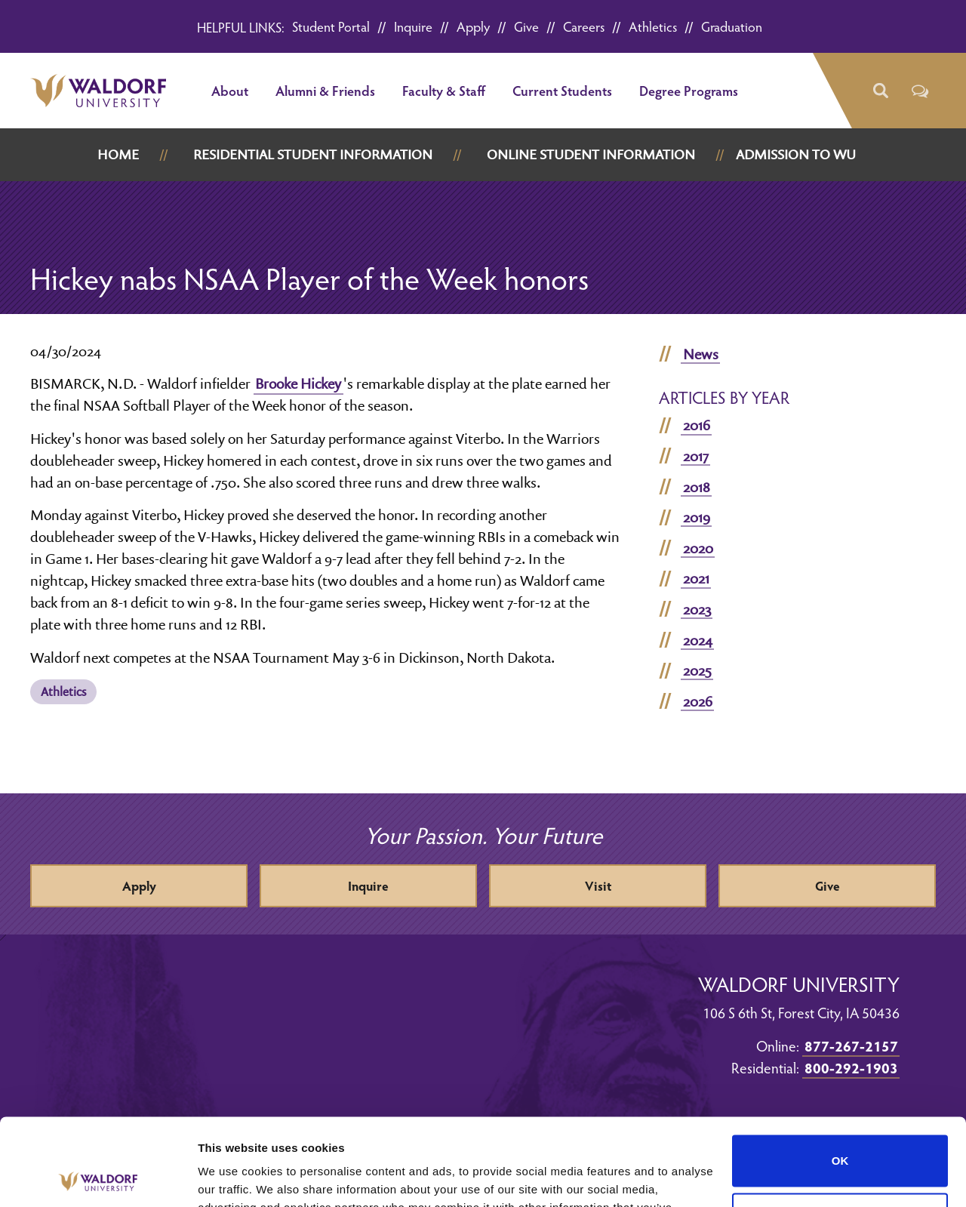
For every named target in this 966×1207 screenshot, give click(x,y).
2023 (697, 609)
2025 (697, 670)
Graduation (731, 26)
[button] (879, 91)
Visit (598, 885)
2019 (696, 517)
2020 (698, 548)
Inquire (413, 26)
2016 (696, 425)
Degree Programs (688, 90)
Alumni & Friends (325, 90)
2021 (696, 578)
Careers (584, 26)
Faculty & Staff (443, 90)
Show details (233, 1177)
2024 (697, 640)
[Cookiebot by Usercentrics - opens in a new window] (98, 1177)
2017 (696, 456)
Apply (473, 26)
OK (840, 1070)
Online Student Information (591, 154)
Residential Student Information (312, 154)
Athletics (653, 26)
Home (118, 154)
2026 (697, 701)
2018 (696, 487)
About (229, 90)
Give (526, 26)
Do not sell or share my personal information (840, 1128)
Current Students (562, 90)
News (700, 354)
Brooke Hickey (298, 383)
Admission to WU (796, 154)
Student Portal (331, 26)
